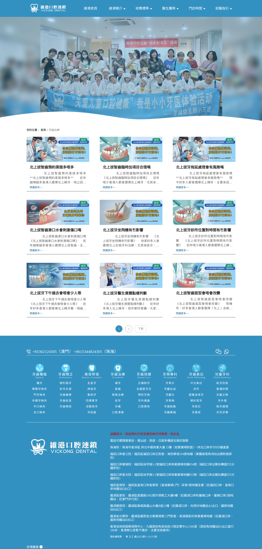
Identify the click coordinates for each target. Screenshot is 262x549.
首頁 (43, 130)
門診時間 (195, 8)
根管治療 (118, 394)
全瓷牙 (91, 383)
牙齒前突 (66, 400)
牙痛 (118, 406)
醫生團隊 (168, 8)
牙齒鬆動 (170, 406)
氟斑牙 (91, 394)
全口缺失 (40, 412)
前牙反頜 (66, 389)
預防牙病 (144, 394)
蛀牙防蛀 (222, 383)
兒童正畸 (222, 394)
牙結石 (196, 406)
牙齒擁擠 (66, 394)
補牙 (118, 383)
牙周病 (170, 400)
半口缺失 (40, 406)
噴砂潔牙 (196, 400)
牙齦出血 (170, 389)
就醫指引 (222, 8)
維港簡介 (115, 8)
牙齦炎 (170, 394)
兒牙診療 (222, 412)
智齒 (118, 389)
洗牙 (196, 389)
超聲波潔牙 (196, 394)
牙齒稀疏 (66, 406)
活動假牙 (92, 406)
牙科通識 (144, 400)
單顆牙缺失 (39, 389)
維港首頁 (90, 8)
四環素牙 (92, 400)
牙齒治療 (54, 130)
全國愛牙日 (144, 389)
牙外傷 (222, 400)
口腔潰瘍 (118, 412)
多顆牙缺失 (39, 400)
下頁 (140, 328)
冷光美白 (196, 383)
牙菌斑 (196, 412)
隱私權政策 (116, 536)
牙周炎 (170, 383)
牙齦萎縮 (170, 412)
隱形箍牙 (66, 383)
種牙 (40, 383)
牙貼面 (91, 412)
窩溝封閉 (222, 389)
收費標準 (142, 8)
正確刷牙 (144, 383)
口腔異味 (144, 406)
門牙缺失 (40, 394)
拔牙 (118, 400)
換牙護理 (222, 406)
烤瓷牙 (91, 389)
